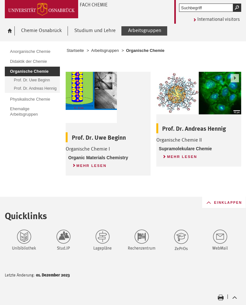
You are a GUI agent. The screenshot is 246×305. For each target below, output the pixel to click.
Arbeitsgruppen (105, 50)
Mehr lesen (89, 165)
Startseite (75, 50)
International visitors (218, 19)
